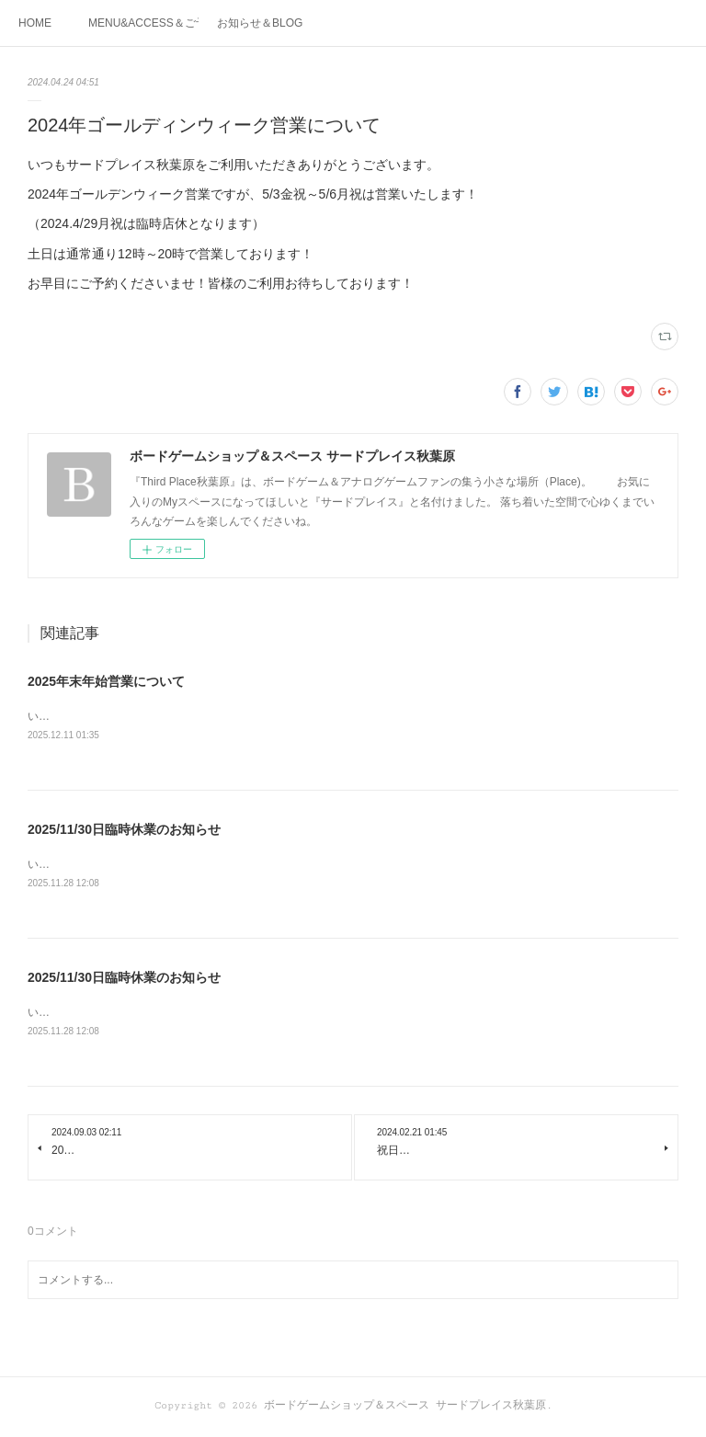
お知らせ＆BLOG (259, 23)
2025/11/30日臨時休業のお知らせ (124, 830)
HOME (34, 23)
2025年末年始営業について (106, 681)
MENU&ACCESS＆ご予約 (143, 23)
